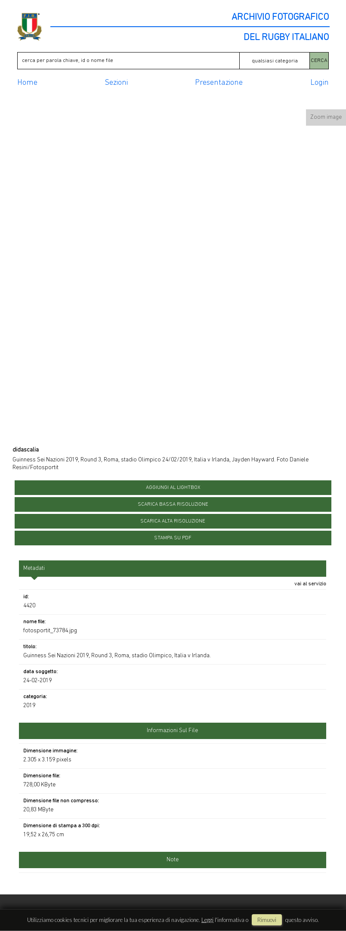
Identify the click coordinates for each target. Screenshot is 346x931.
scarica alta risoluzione (172, 521)
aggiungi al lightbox (173, 487)
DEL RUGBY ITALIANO (286, 38)
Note (173, 860)
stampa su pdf (173, 538)
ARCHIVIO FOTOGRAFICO (280, 17)
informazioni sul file (172, 730)
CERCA (319, 60)
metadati (34, 568)
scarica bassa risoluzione (173, 504)
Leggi (207, 919)
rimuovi (266, 919)
